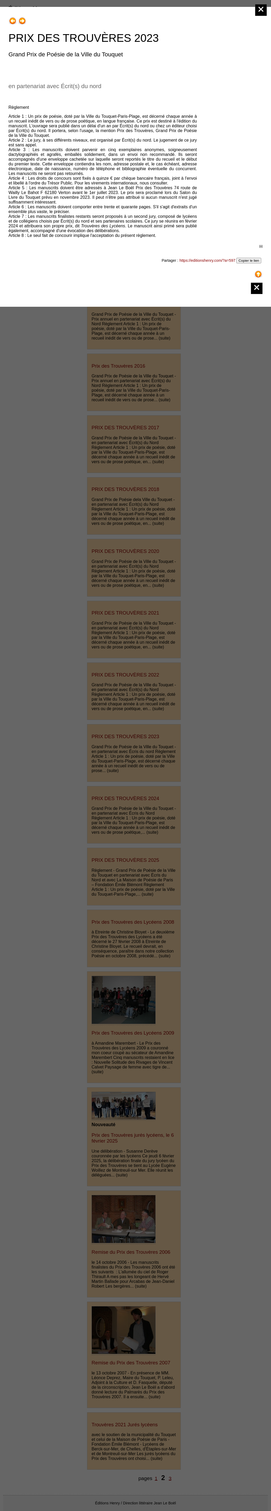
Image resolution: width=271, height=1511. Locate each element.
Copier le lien (248, 261)
